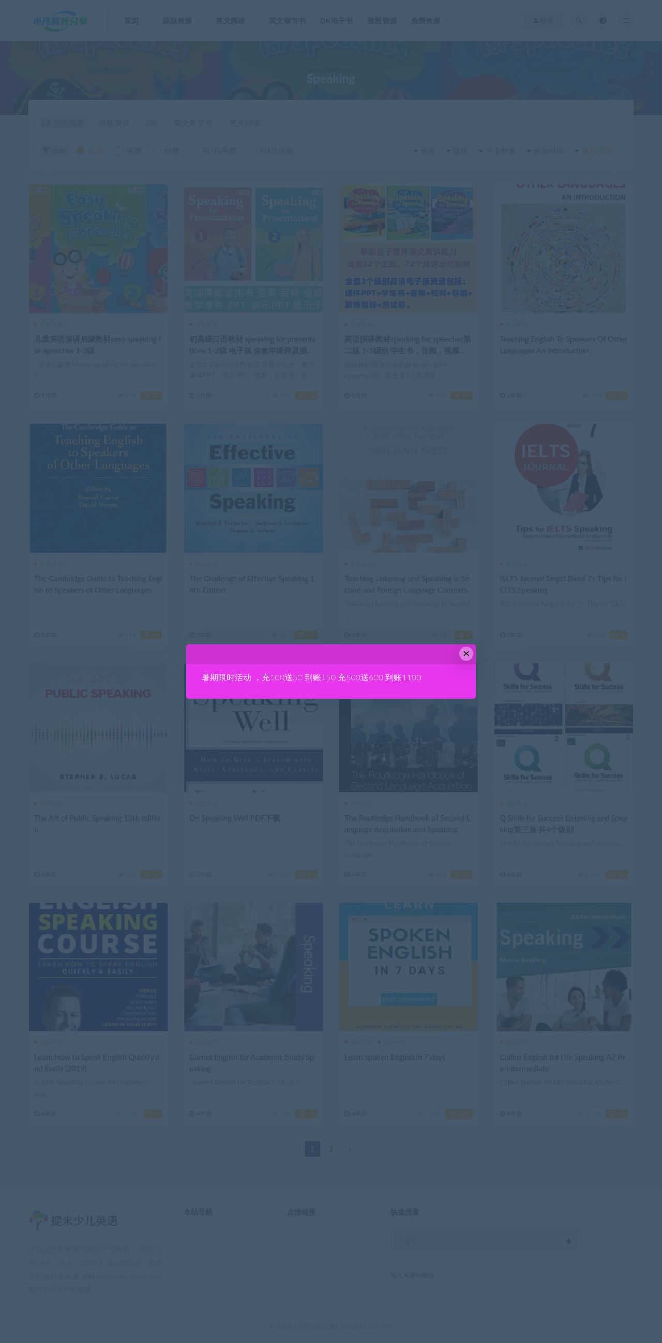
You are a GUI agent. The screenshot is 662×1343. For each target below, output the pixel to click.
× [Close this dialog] (466, 653)
